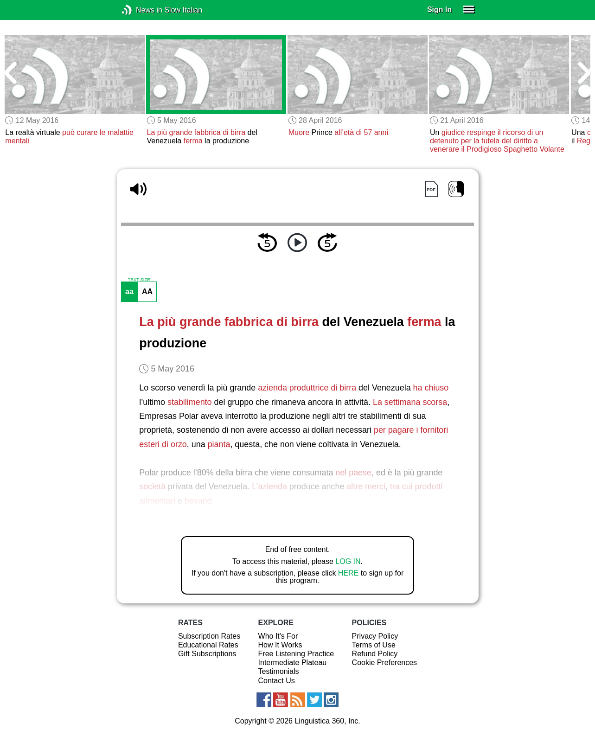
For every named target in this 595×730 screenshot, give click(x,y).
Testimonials (278, 671)
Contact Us (276, 681)
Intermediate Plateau (292, 662)
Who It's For (278, 636)
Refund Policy (375, 654)
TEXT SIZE (139, 279)
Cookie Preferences (384, 662)
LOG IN (347, 561)
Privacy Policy (375, 636)
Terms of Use (374, 645)
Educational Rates (208, 645)
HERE (348, 573)
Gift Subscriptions (207, 654)
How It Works (280, 645)
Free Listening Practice (296, 654)
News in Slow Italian (141, 10)
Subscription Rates (209, 636)
